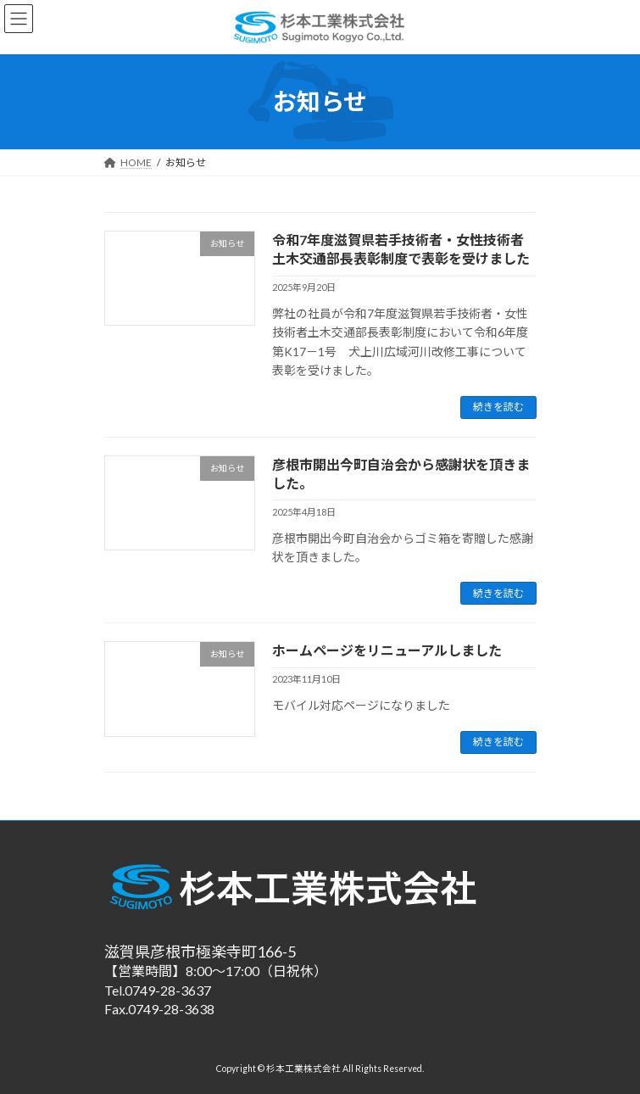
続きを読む (498, 406)
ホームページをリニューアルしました (387, 650)
